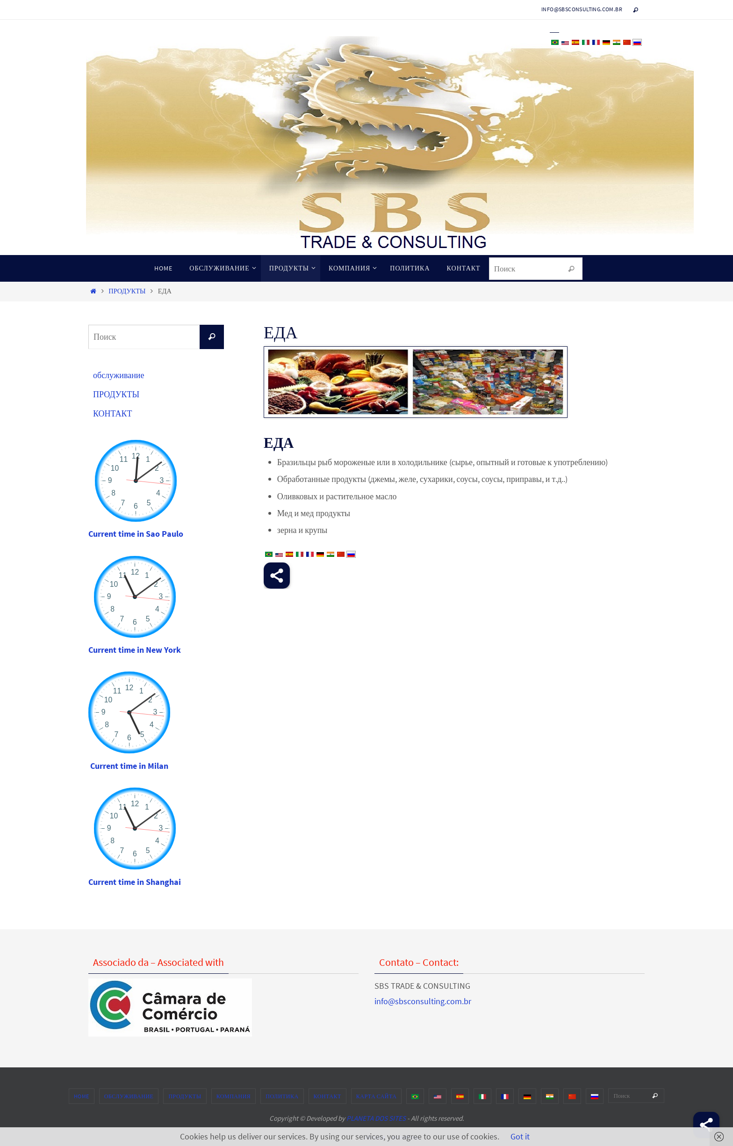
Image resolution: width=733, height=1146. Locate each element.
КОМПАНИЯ (233, 1096)
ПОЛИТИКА (282, 1096)
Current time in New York (134, 649)
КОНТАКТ (112, 413)
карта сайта (376, 1096)
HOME (81, 1096)
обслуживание (118, 375)
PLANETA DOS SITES (376, 1118)
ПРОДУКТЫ (126, 291)
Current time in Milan (129, 765)
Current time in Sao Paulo (135, 533)
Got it (520, 1136)
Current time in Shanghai (134, 881)
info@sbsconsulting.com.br (581, 9)
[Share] (706, 1125)
